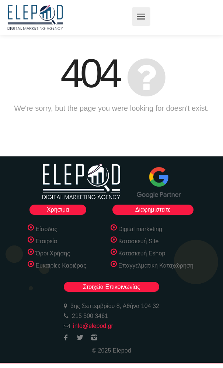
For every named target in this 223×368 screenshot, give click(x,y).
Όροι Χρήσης (52, 253)
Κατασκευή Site (138, 241)
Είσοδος (46, 229)
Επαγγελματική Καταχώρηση (156, 265)
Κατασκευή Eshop (141, 253)
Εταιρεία (46, 241)
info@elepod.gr (93, 326)
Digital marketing (140, 229)
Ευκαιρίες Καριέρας (60, 265)
